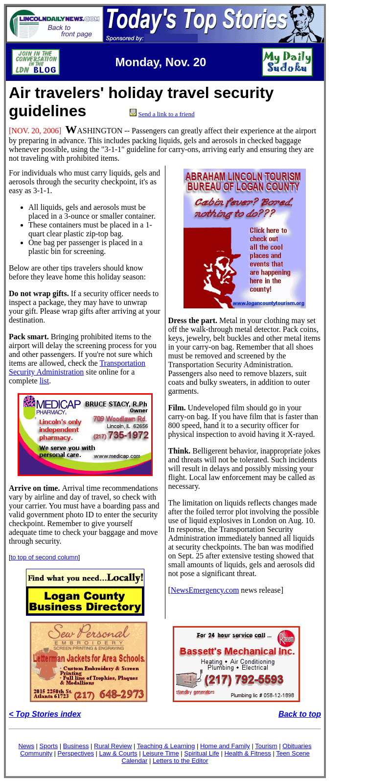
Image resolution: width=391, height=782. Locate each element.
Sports (49, 746)
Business (76, 746)
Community (36, 753)
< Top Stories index (45, 714)
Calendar (135, 760)
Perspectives (76, 753)
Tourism (266, 746)
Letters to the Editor (180, 760)
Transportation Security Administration (77, 367)
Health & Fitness (247, 753)
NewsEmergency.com (205, 590)
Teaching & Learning (166, 746)
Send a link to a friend (166, 114)
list (44, 381)
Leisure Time (160, 753)
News (26, 746)
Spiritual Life (201, 753)
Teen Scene (293, 753)
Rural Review (113, 746)
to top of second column (44, 557)
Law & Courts (118, 753)
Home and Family (225, 746)
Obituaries (296, 746)
